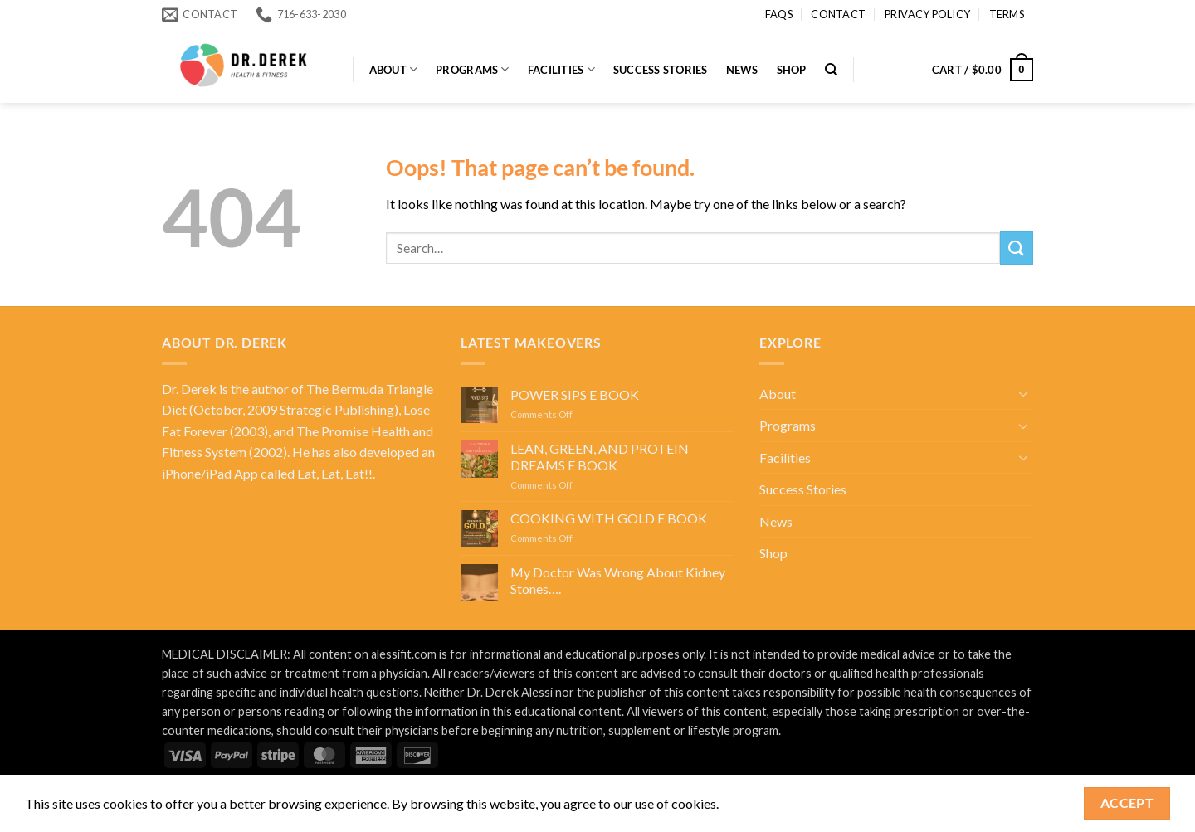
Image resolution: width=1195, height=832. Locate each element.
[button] (982, 69)
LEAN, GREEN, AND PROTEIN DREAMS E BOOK (599, 456)
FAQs (779, 14)
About (393, 69)
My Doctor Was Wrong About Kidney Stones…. (617, 580)
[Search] (831, 69)
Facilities (561, 69)
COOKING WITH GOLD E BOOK (608, 518)
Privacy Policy (928, 14)
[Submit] (1016, 247)
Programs (473, 69)
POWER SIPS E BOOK (574, 394)
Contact (838, 14)
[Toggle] (1023, 393)
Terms (1006, 14)
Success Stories (660, 69)
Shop (792, 69)
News (742, 69)
